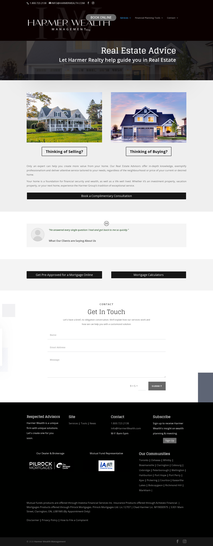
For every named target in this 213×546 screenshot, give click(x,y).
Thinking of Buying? (148, 151)
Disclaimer (33, 520)
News (93, 423)
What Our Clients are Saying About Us (72, 240)
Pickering (152, 480)
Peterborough (161, 470)
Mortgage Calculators (149, 275)
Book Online (101, 17)
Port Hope (160, 475)
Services (124, 18)
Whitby (167, 460)
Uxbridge (144, 470)
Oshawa (155, 460)
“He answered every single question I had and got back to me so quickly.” (89, 230)
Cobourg (176, 465)
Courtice (165, 480)
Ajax (141, 480)
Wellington (177, 470)
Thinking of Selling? (64, 151)
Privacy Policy (50, 520)
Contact (171, 18)
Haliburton (145, 475)
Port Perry (175, 475)
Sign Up (169, 440)
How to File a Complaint (74, 520)
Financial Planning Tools (147, 18)
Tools (84, 423)
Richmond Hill (173, 485)
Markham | (146, 490)
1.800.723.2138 (120, 423)
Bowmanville (146, 465)
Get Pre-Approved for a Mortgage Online (64, 275)
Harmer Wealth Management (50, 541)
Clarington (163, 465)
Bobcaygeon (155, 485)
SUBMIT (157, 385)
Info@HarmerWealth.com (126, 428)
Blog (88, 30)
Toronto (144, 460)
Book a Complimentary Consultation (106, 196)
